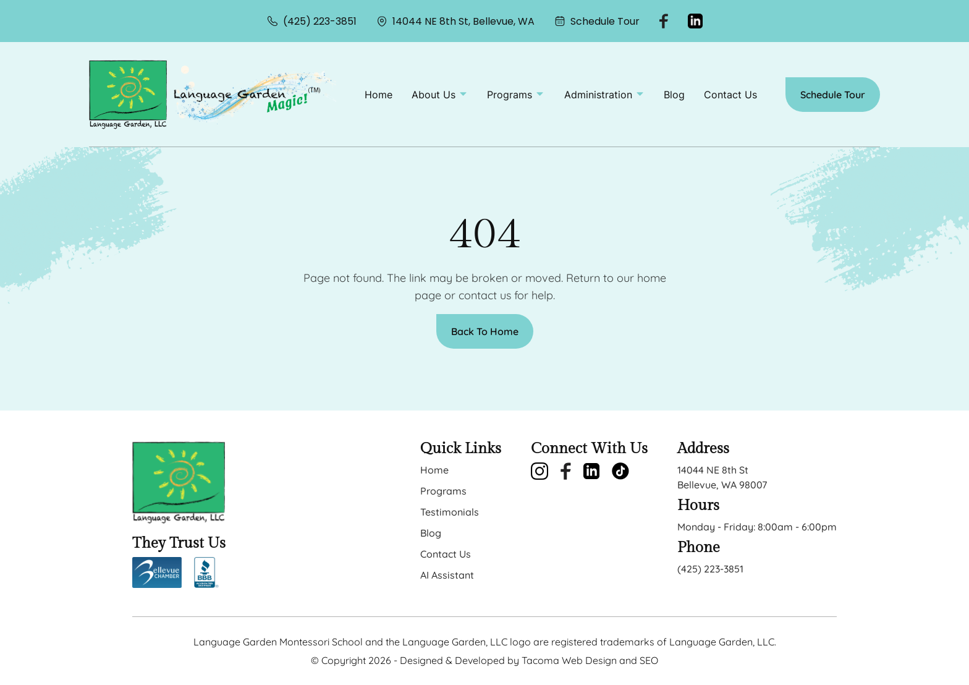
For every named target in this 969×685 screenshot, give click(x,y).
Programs (443, 491)
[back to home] (128, 94)
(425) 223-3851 (312, 21)
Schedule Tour (597, 21)
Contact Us (730, 94)
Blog (674, 94)
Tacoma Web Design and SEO (590, 660)
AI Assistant (447, 575)
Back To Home (484, 331)
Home (378, 94)
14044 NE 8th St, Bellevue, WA (455, 21)
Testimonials (449, 512)
